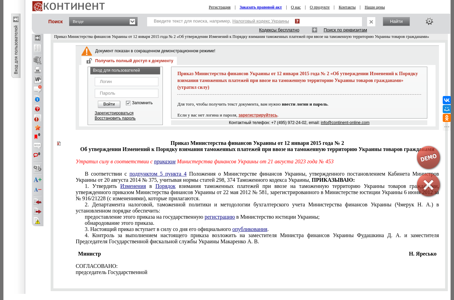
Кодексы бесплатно (279, 29)
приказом (165, 161)
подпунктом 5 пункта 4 (157, 174)
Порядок (165, 186)
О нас (296, 7)
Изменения (133, 186)
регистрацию (220, 217)
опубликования (250, 229)
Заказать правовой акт (260, 7)
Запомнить (142, 103)
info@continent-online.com (345, 122)
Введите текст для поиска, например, (221, 21)
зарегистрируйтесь (257, 115)
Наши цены (375, 7)
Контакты (347, 7)
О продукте (319, 7)
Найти (396, 21)
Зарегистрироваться (114, 113)
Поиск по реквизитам (345, 29)
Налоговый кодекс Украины (260, 21)
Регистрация (220, 7)
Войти (109, 104)
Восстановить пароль (115, 118)
